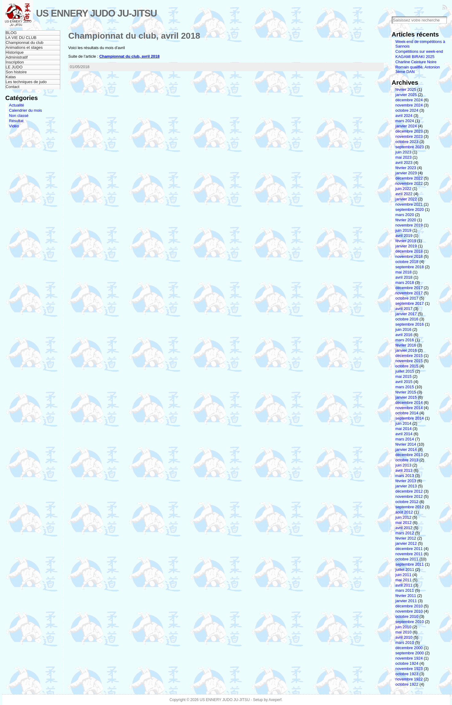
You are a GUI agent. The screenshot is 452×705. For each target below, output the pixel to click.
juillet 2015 (404, 371)
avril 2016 (404, 334)
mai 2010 (403, 632)
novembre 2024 (409, 105)
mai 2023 (403, 157)
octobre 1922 (407, 684)
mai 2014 (403, 428)
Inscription (15, 62)
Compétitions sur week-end (419, 51)
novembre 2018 (409, 256)
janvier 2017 (406, 314)
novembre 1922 (409, 679)
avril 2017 (404, 308)
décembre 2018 (409, 251)
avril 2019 (404, 235)
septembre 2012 (409, 507)
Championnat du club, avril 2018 (134, 36)
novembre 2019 (409, 225)
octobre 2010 (407, 616)
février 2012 (405, 538)
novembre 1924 (409, 658)
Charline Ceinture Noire (416, 62)
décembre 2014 (409, 402)
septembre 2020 (409, 209)
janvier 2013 (406, 486)
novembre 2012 (409, 496)
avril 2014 (404, 434)
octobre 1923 (407, 674)
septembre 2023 (409, 147)
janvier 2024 (406, 126)
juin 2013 (403, 465)
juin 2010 (403, 627)
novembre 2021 (409, 204)
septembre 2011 (409, 564)
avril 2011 (404, 585)
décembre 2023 (409, 131)
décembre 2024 (409, 100)
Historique (15, 52)
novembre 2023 (409, 136)
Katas (11, 77)
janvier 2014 (406, 449)
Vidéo (14, 126)
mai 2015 (403, 376)
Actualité (16, 105)
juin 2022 (403, 188)
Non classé (18, 115)
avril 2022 (404, 194)
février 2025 (405, 89)
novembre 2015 (409, 360)
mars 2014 (404, 439)
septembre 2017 (409, 303)
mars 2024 (404, 120)
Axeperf (275, 700)
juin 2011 (403, 574)
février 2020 (405, 220)
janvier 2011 (406, 600)
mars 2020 (404, 214)
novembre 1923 (409, 668)
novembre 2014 (409, 407)
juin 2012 (403, 517)
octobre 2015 (407, 366)
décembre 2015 (409, 355)
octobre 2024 (407, 110)
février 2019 (405, 240)
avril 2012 (404, 527)
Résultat (16, 120)
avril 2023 (404, 162)
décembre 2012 (409, 491)
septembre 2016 (409, 324)
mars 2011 (404, 590)
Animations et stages (24, 47)
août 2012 (404, 512)
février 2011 (405, 595)
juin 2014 (403, 423)
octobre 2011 (407, 559)
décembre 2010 (409, 606)
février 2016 (405, 345)
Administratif (17, 57)
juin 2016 (403, 329)
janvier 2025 (406, 94)
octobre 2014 (407, 413)
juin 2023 (403, 152)
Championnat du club (24, 42)
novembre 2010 (409, 611)
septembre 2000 (409, 653)
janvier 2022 (406, 199)
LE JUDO (14, 67)
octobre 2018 (407, 261)
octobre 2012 (407, 501)
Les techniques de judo (26, 81)
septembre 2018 (409, 267)
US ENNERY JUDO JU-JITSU (96, 13)
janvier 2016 (406, 350)
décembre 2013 (409, 454)
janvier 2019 (406, 246)
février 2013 (405, 480)
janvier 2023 (406, 173)
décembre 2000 (409, 647)
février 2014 (405, 444)
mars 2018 (404, 282)
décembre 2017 (409, 287)
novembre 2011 (409, 554)
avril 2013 (404, 470)
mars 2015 (404, 387)
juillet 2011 (404, 569)
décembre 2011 (409, 548)
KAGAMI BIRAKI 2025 (414, 56)
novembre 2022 (409, 183)
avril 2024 (404, 115)
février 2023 (405, 167)
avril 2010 (404, 637)
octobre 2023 (407, 141)
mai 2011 (403, 580)
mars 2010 (404, 642)
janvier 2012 (406, 543)
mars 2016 (404, 340)
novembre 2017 (409, 293)
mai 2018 (403, 272)
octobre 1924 (407, 663)
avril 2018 (404, 277)
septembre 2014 (409, 418)
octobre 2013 (407, 460)
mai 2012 (403, 522)
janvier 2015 (406, 397)
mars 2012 (404, 533)
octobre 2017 (407, 298)
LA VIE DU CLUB (21, 37)
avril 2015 (404, 381)
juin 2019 (403, 230)
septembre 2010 (409, 621)
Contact (12, 86)
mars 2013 (404, 475)
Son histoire (16, 72)
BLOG (11, 32)
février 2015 (405, 392)
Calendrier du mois (25, 110)
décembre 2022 (409, 178)
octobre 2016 (407, 319)
